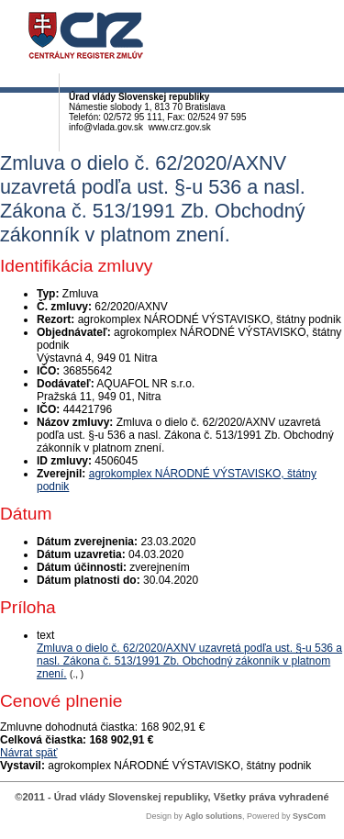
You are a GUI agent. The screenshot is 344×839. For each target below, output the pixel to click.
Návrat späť (29, 752)
